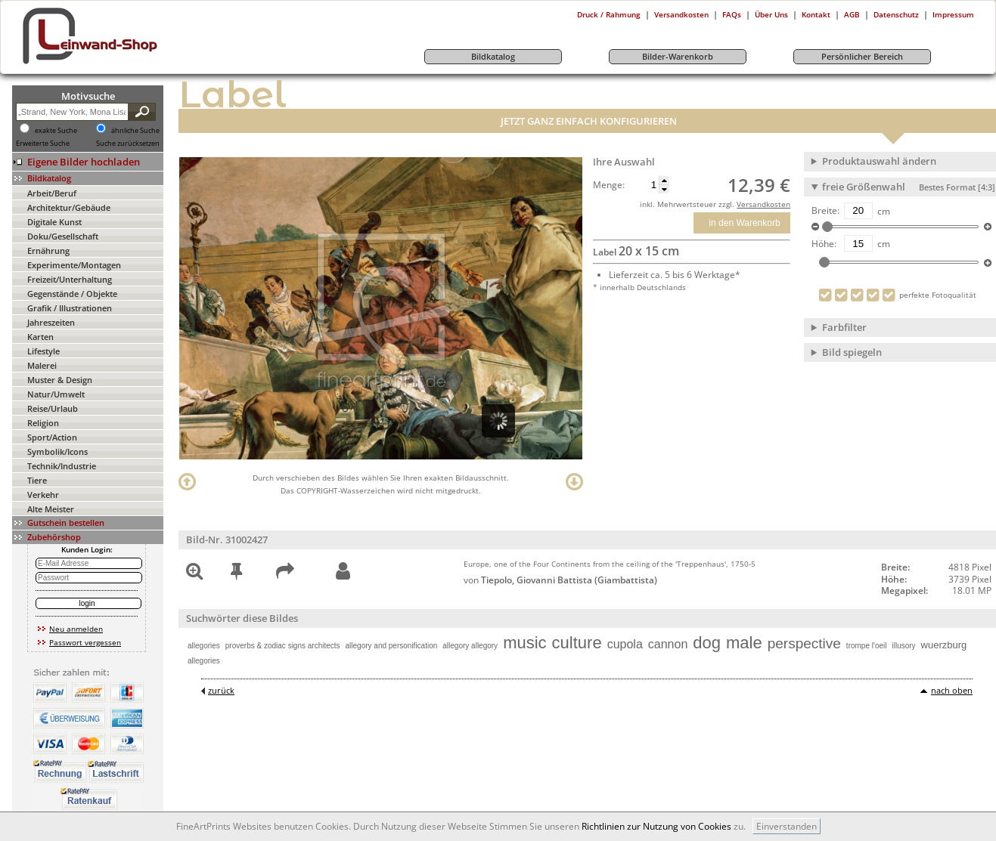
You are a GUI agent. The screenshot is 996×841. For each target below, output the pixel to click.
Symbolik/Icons (57, 451)
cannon (668, 644)
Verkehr (43, 494)
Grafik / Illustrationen (69, 308)
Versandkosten (681, 14)
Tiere (37, 480)
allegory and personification (392, 646)
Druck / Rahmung (609, 14)
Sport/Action (52, 437)
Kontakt (816, 14)
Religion (43, 422)
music (524, 642)
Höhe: (823, 244)
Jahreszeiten (51, 322)
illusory (903, 646)
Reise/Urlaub (52, 408)
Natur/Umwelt (56, 394)
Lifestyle (43, 351)
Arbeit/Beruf (51, 193)
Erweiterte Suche (43, 143)
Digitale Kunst (54, 221)
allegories (204, 646)
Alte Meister (50, 509)
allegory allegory (470, 646)
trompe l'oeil (866, 646)
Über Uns (771, 14)
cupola (625, 644)
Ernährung (48, 250)
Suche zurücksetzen (128, 143)
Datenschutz (896, 14)
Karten (40, 336)
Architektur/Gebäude (68, 207)
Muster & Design (59, 379)
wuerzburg (944, 645)
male (744, 642)
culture (577, 642)
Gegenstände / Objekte (72, 293)
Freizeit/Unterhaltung (69, 279)
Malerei (42, 365)
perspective (804, 643)
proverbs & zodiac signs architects (282, 646)
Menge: (609, 185)
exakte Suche (56, 130)
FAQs (731, 14)
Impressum (953, 14)
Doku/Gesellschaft (62, 236)
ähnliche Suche (135, 130)
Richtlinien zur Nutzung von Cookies (656, 826)
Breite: (825, 211)
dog (707, 642)
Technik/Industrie (61, 466)
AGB (852, 14)
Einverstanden (786, 826)
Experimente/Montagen (74, 265)
